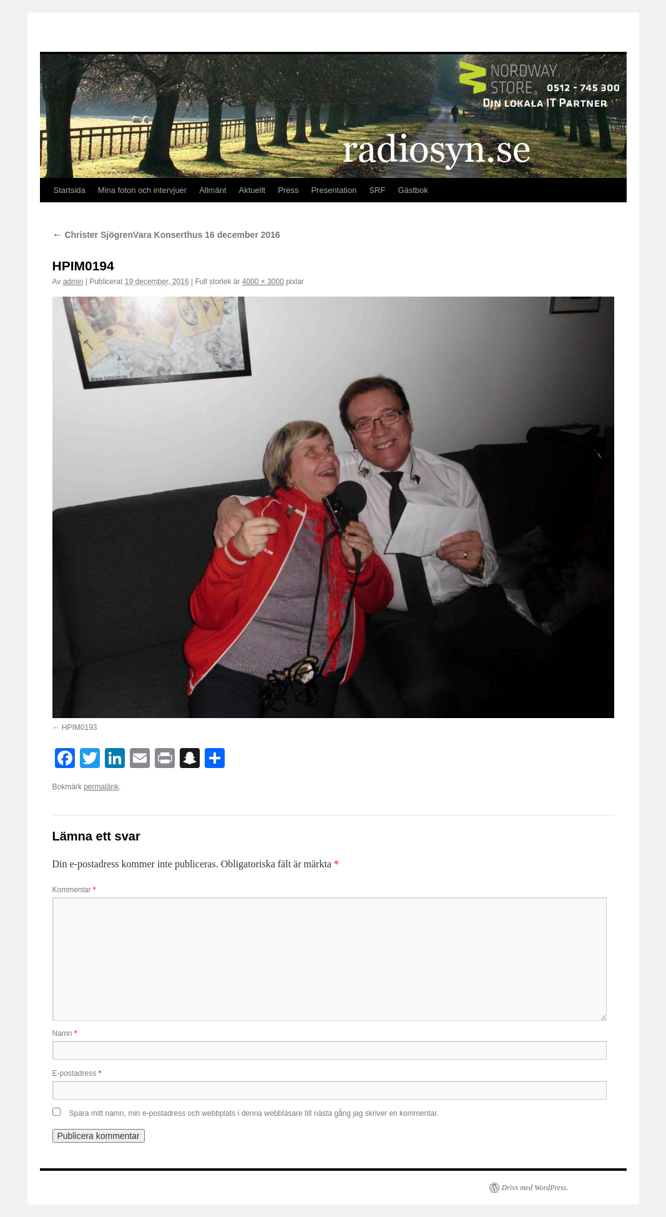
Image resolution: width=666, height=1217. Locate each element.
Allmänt (212, 190)
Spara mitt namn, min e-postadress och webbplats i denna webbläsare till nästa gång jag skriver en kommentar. (254, 1113)
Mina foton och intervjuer (142, 190)
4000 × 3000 (263, 281)
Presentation (333, 190)
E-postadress (77, 1073)
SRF (377, 190)
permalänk (101, 786)
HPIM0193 (79, 727)
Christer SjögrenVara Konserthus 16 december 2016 (166, 235)
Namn (64, 1033)
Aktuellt (252, 190)
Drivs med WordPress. (535, 1187)
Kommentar (74, 889)
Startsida (70, 190)
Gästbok (413, 190)
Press (288, 190)
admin (73, 281)
